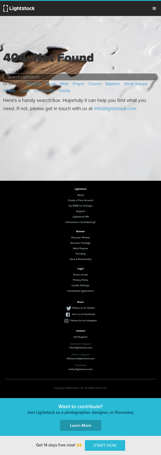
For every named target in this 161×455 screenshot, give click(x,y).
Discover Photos (80, 237)
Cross (25, 91)
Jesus (50, 84)
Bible (64, 84)
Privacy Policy (80, 280)
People (9, 91)
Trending (80, 253)
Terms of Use (80, 274)
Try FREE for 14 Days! (80, 205)
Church (94, 84)
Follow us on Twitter (83, 308)
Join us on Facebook (83, 314)
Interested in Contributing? (80, 222)
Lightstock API (81, 216)
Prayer (78, 84)
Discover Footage (80, 243)
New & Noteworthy (80, 259)
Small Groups (136, 84)
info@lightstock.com (115, 108)
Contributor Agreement (80, 291)
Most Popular (80, 248)
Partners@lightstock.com (81, 358)
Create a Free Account (80, 200)
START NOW (105, 445)
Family (64, 91)
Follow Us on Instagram (83, 320)
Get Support (80, 337)
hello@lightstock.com (81, 369)
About (80, 195)
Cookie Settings (80, 285)
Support (80, 211)
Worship (34, 84)
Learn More (80, 425)
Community (44, 91)
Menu (154, 8)
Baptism (113, 84)
